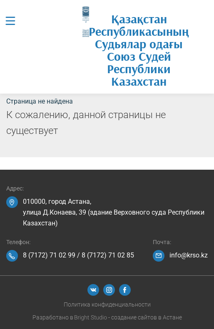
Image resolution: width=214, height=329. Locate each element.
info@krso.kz (188, 255)
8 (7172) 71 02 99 (49, 255)
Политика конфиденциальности (107, 304)
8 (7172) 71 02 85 (108, 255)
